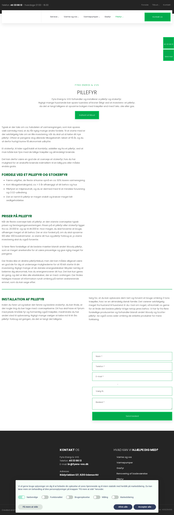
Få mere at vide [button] (30, 507)
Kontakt (166, 4)
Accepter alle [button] (144, 507)
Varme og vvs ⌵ (71, 16)
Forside (145, 4)
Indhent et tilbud (87, 115)
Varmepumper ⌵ (92, 16)
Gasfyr (108, 16)
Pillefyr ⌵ (119, 16)
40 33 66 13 (16, 5)
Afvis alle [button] (122, 507)
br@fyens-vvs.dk (12, 382)
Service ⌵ (54, 16)
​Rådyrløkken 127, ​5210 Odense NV (79, 474)
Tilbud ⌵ (156, 4)
